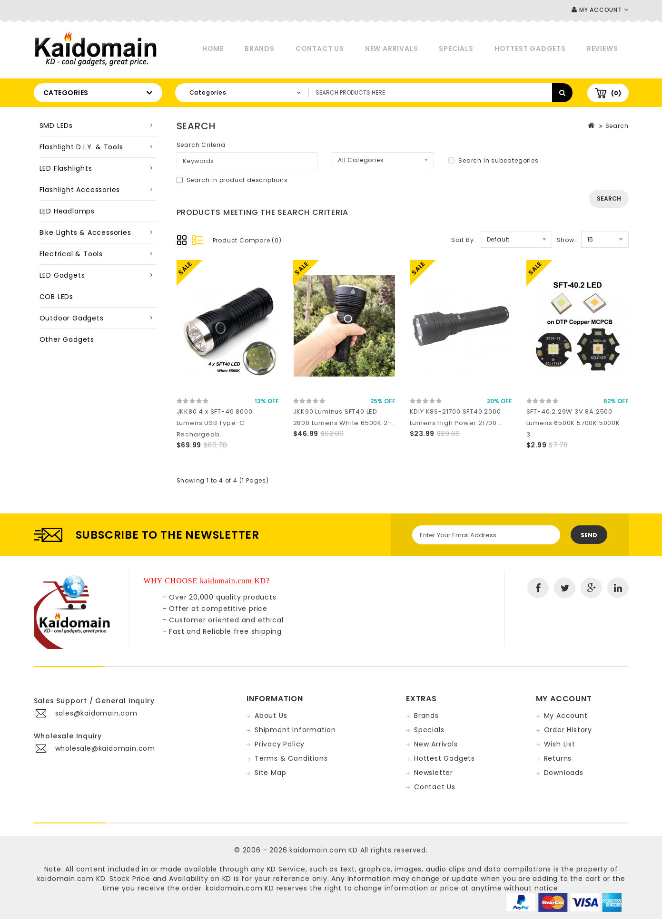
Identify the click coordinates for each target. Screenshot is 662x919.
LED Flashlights (66, 168)
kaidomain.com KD (323, 850)
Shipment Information (295, 730)
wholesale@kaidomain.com (105, 748)
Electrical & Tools (71, 254)
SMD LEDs (56, 125)
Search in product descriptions (232, 180)
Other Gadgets (67, 339)
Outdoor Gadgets (72, 318)
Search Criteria (201, 145)
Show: (566, 240)
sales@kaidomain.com (96, 713)
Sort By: (463, 240)
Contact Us (320, 48)
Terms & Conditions (291, 758)
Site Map (270, 772)
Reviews (602, 48)
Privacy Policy (280, 744)
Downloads (563, 772)
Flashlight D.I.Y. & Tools (81, 147)
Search (617, 126)
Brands (260, 48)
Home (213, 48)
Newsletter (433, 772)
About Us (271, 715)
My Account (566, 715)
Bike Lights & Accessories (85, 232)
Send (589, 535)
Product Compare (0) (247, 240)
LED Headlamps (67, 211)
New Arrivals (391, 48)
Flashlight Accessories (80, 189)
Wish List (559, 744)
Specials (456, 48)
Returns (558, 758)
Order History (568, 730)
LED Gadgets (62, 275)
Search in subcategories (493, 160)
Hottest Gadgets (530, 48)
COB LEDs (56, 296)
